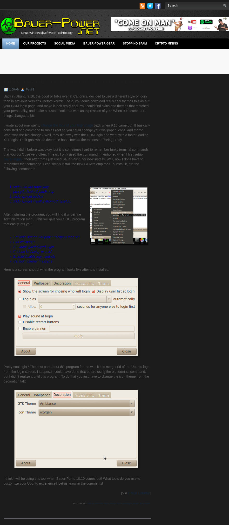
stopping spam (135, 43)
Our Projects (34, 43)
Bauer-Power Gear (99, 43)
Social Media (64, 43)
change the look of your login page (67, 125)
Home (10, 43)
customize (98, 503)
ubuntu (112, 503)
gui (141, 503)
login (106, 503)
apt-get (136, 503)
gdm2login (126, 503)
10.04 (118, 503)
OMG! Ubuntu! (139, 493)
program (147, 503)
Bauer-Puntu (13, 159)
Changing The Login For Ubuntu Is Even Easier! (75, 82)
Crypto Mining (166, 43)
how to (90, 503)
